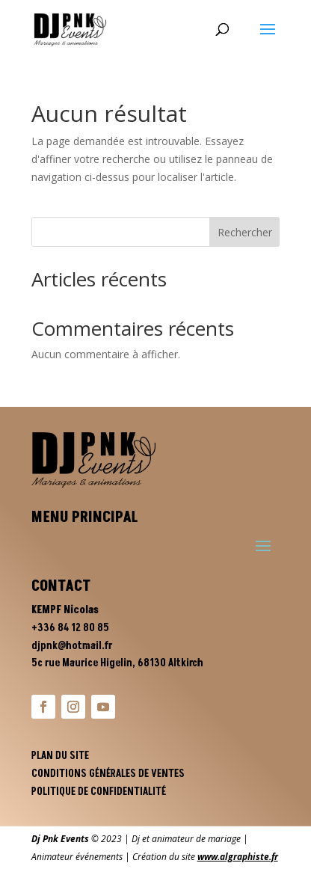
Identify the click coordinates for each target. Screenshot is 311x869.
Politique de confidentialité (98, 791)
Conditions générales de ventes (108, 774)
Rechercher (245, 232)
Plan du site (60, 756)
